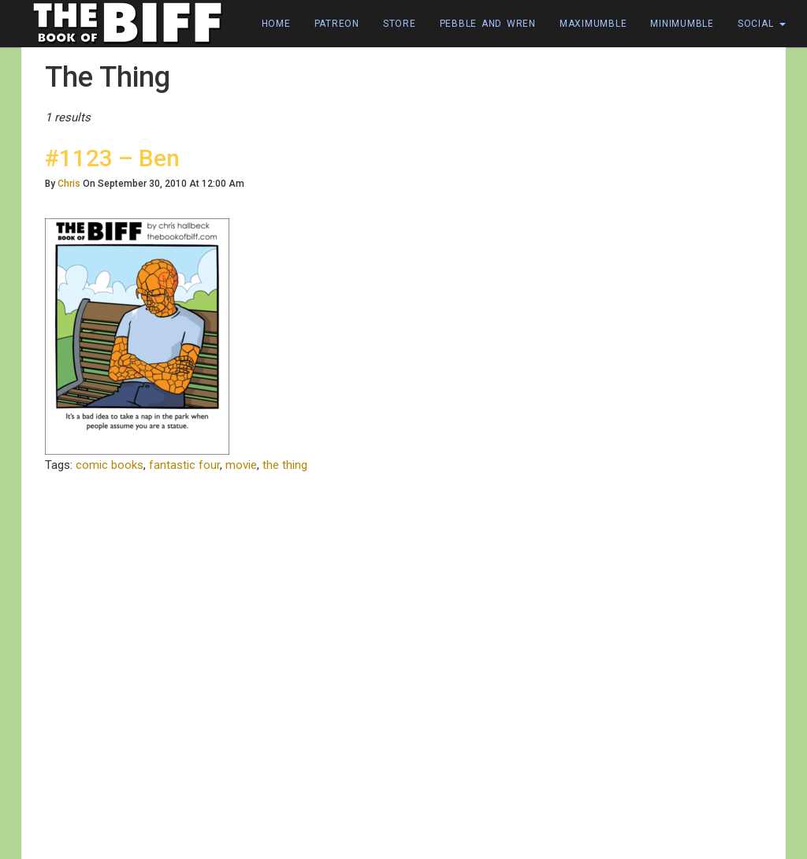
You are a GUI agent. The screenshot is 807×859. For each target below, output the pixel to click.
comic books (109, 465)
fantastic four (184, 465)
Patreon (336, 23)
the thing (284, 465)
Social (762, 23)
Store (399, 23)
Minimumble (682, 23)
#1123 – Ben (112, 158)
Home (276, 23)
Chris (69, 183)
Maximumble (593, 23)
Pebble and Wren (488, 23)
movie (241, 465)
